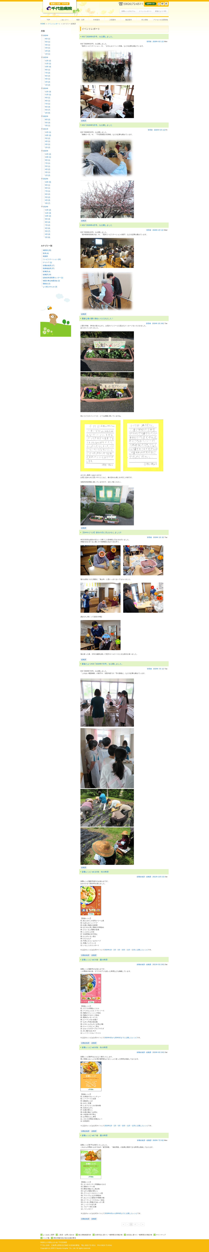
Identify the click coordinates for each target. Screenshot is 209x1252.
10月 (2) (48, 135)
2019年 (45, 179)
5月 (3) (47, 123)
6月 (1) (47, 39)
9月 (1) (47, 70)
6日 (162, 1140)
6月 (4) (47, 107)
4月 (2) (47, 169)
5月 (161, 130)
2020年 (45, 151)
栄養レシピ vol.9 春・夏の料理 (94, 960)
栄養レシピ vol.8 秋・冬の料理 (94, 1047)
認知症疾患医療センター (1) (53, 278)
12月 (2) (48, 61)
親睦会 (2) (46, 284)
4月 (159, 230)
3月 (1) (47, 48)
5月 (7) (47, 110)
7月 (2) (47, 73)
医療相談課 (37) (48, 268)
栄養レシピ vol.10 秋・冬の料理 (95, 872)
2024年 (45, 88)
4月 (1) (47, 45)
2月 (160, 537)
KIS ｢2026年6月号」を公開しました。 (98, 37)
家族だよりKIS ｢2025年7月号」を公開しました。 (102, 664)
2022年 (45, 116)
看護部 (45, 256)
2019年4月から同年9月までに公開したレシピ (121, 1213)
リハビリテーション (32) (52, 259)
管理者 (149, 41)
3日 (163, 537)
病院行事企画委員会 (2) (51, 281)
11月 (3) (48, 213)
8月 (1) (47, 101)
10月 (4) (48, 67)
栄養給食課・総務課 (144, 877)
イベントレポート (53, 24)
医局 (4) (46, 253)
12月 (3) (48, 92)
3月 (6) (47, 237)
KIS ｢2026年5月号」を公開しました (97, 125)
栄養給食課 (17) (48, 265)
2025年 (45, 57)
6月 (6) (47, 228)
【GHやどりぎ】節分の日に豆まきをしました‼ (101, 532)
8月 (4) (47, 222)
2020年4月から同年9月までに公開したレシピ (120, 1038)
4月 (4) (47, 234)
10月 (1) (48, 157)
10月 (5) (48, 182)
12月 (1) (48, 132)
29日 (162, 964)
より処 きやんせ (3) (50, 287)
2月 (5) (47, 113)
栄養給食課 (85, 955)
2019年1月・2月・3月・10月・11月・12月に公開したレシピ (126, 1126)
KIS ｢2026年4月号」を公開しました (97, 225)
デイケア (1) (47, 262)
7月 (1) (47, 104)
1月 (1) (47, 54)
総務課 (83, 121)
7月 (160, 669)
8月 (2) (47, 119)
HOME (42, 24)
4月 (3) (47, 200)
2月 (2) (47, 51)
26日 (162, 1052)
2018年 (45, 207)
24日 (162, 323)
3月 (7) (47, 203)
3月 (159, 323)
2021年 (45, 129)
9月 (159, 1052)
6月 (159, 41)
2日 (163, 877)
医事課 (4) (46, 271)
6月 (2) (47, 76)
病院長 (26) (47, 250)
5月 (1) (47, 42)
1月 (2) (47, 85)
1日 (162, 41)
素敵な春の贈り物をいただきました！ (98, 318)
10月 (159, 877)
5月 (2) (47, 138)
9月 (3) (47, 219)
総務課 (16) (47, 275)
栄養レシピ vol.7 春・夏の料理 (94, 1135)
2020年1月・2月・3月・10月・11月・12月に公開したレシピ (126, 950)
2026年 (45, 35)
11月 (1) (48, 64)
